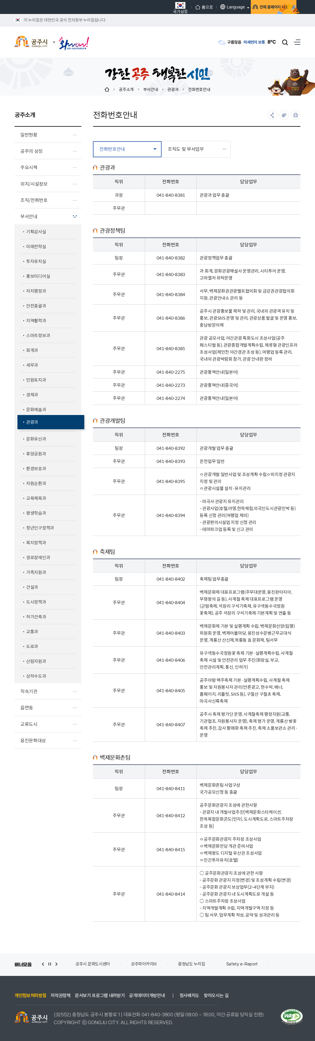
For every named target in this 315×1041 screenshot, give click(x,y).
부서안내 (150, 89)
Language (201, 6)
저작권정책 (60, 995)
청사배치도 (189, 995)
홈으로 (172, 7)
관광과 (172, 89)
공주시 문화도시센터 (121, 964)
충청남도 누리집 (219, 964)
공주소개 (126, 89)
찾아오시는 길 (216, 995)
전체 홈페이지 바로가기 (255, 7)
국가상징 (149, 7)
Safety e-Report (270, 964)
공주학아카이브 (172, 964)
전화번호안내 (199, 89)
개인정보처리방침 (30, 995)
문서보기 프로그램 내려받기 (100, 995)
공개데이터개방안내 (147, 995)
